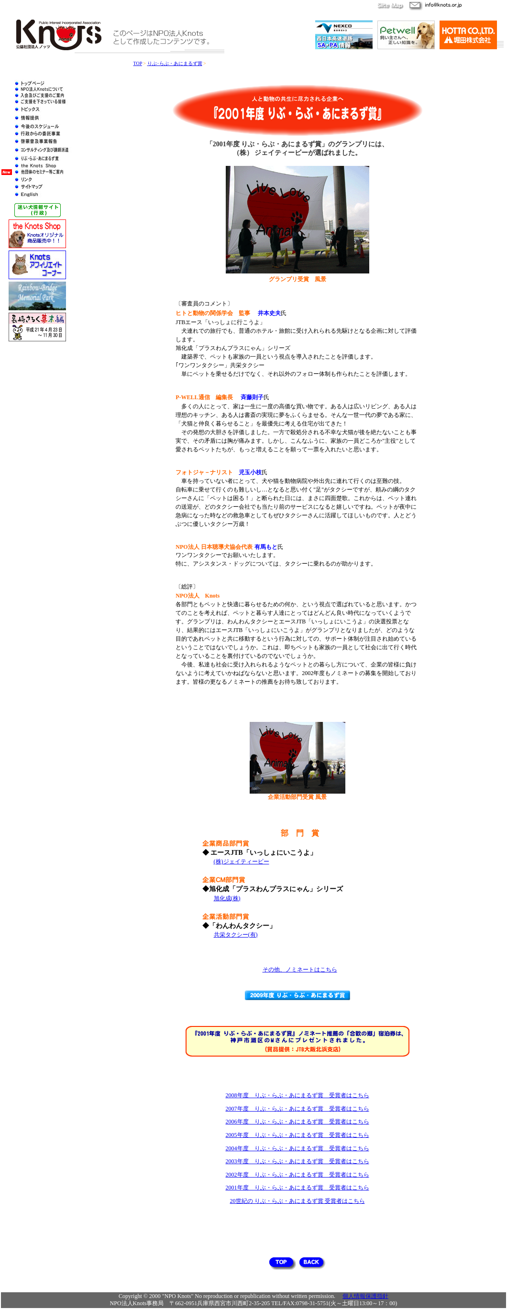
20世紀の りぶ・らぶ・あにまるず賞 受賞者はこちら (297, 1201)
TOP (137, 63)
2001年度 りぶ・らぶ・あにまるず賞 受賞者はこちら (297, 1187)
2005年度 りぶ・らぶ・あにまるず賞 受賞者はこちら (297, 1135)
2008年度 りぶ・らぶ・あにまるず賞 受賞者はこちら (297, 1095)
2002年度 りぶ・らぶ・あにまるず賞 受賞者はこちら (297, 1174)
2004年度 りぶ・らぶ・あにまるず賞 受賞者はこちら (297, 1148)
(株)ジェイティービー (241, 861)
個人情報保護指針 (365, 1296)
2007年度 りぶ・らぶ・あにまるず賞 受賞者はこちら (297, 1108)
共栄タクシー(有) (236, 934)
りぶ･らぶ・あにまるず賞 (174, 63)
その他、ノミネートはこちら (300, 969)
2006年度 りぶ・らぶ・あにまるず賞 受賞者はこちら (297, 1121)
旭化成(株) (227, 898)
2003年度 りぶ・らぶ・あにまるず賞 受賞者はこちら (297, 1161)
